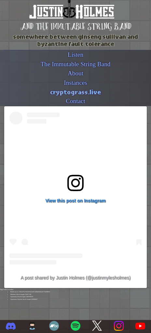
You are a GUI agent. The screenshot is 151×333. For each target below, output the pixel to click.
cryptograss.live (75, 92)
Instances (75, 82)
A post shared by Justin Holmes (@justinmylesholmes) (75, 277)
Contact (75, 101)
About (75, 73)
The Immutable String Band (76, 64)
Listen (75, 54)
